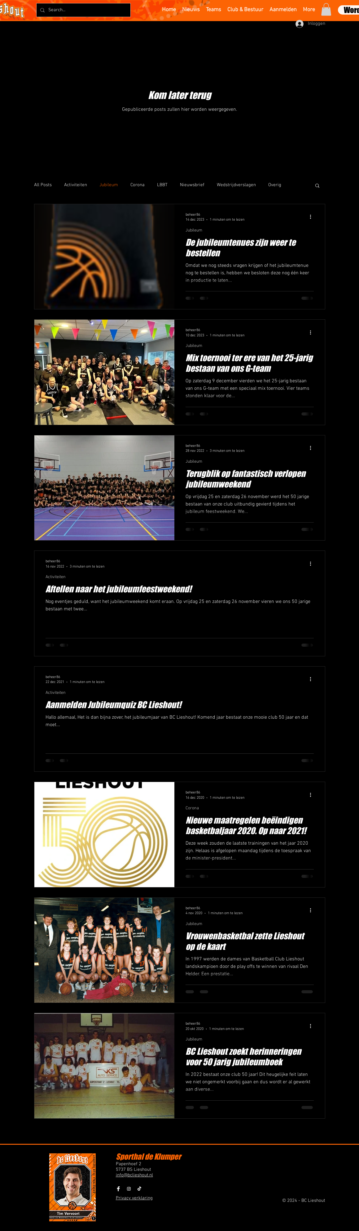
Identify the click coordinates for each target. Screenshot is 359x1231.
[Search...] (82, 10)
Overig (274, 185)
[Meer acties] (313, 217)
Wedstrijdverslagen (236, 185)
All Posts (43, 185)
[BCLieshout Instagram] (128, 1188)
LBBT (162, 185)
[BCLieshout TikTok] (139, 1188)
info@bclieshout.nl (134, 1175)
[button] (326, 9)
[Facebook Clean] (118, 1188)
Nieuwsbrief (192, 185)
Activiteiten (75, 185)
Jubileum (108, 185)
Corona (137, 185)
